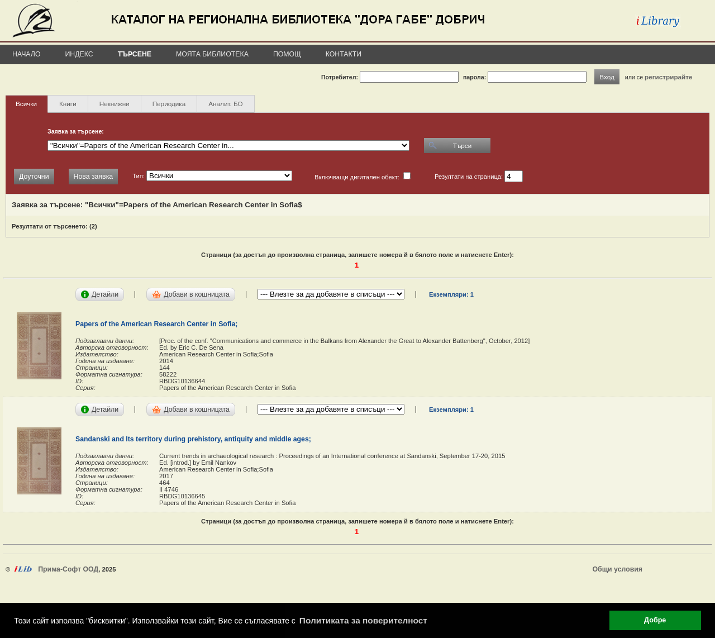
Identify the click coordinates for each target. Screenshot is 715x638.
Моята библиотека (212, 54)
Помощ (287, 54)
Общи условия (617, 569)
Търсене (134, 54)
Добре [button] (655, 620)
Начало (26, 54)
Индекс (79, 54)
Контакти (343, 54)
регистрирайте (669, 76)
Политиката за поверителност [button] (363, 620)
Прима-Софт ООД (68, 569)
